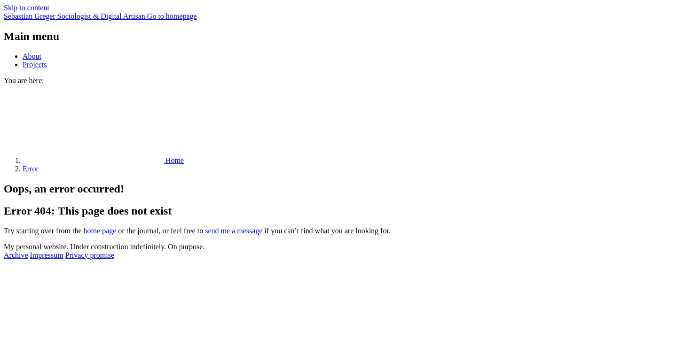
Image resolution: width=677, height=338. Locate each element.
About (32, 56)
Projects (35, 65)
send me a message (233, 231)
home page (100, 231)
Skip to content (26, 8)
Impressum (46, 255)
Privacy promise (89, 255)
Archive (16, 255)
